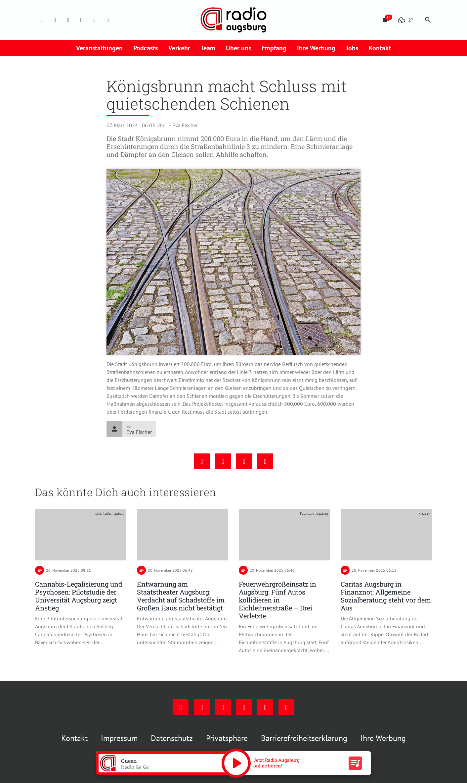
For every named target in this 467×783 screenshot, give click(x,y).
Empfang (274, 48)
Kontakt (380, 48)
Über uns (238, 48)
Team (208, 48)
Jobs (352, 48)
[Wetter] (405, 20)
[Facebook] (41, 19)
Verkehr (179, 48)
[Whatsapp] (107, 19)
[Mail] (81, 19)
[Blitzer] (386, 20)
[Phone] (94, 19)
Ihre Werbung (316, 48)
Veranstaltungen (99, 48)
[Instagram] (55, 19)
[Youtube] (68, 19)
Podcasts (145, 48)
